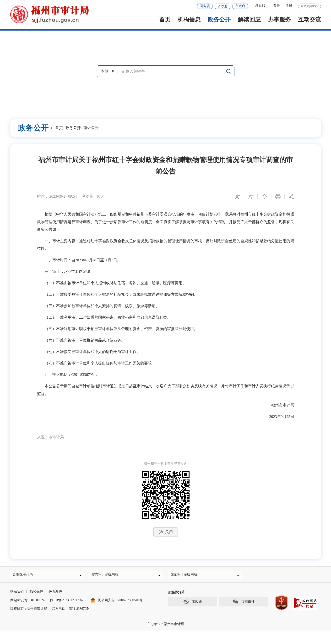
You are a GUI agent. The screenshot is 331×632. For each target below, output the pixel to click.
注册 (289, 6)
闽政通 (192, 603)
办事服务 (279, 19)
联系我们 (17, 593)
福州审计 (244, 603)
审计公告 (91, 128)
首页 (164, 19)
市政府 (240, 6)
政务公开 (219, 19)
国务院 (205, 6)
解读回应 (249, 19)
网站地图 (56, 593)
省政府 (222, 6)
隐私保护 (36, 593)
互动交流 (309, 19)
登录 (276, 6)
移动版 (260, 6)
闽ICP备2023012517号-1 (67, 602)
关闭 (165, 532)
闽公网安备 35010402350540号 (120, 602)
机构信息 (189, 19)
